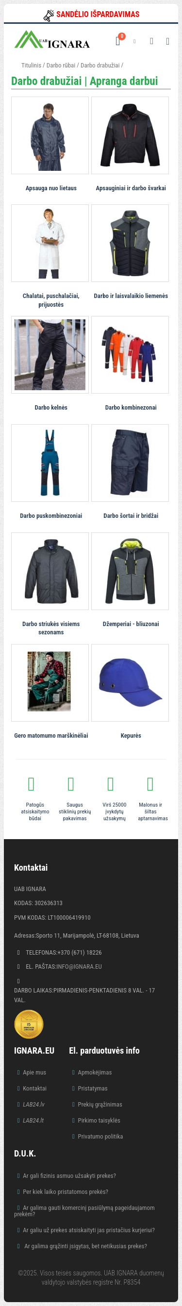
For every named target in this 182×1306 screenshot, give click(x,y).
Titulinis (31, 65)
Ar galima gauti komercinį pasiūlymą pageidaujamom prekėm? (84, 1211)
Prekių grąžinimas (100, 1104)
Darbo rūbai (61, 65)
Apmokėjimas (95, 1072)
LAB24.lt (33, 1120)
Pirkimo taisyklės (99, 1120)
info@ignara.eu (79, 966)
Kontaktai (35, 1088)
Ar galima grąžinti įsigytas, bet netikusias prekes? (85, 1246)
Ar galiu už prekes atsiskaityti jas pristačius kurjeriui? (89, 1230)
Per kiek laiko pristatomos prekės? (65, 1191)
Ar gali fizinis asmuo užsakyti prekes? (69, 1175)
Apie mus (34, 1072)
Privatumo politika (100, 1136)
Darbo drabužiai (100, 65)
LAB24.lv (33, 1104)
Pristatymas (92, 1088)
